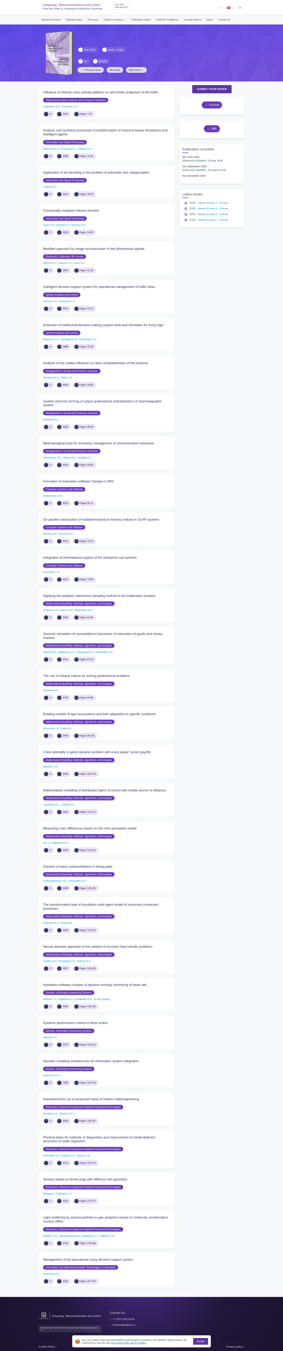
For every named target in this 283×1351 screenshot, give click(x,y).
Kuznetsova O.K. (52, 457)
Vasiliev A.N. (50, 961)
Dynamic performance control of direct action (75, 1023)
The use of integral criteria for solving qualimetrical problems (86, 676)
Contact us (224, 19)
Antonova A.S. (69, 148)
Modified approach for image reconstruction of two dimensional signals (93, 249)
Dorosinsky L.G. (88, 339)
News (209, 19)
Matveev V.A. (50, 766)
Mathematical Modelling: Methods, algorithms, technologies (79, 603)
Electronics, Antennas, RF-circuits (64, 256)
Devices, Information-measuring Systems (69, 992)
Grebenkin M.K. (52, 106)
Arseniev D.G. (51, 610)
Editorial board (74, 19)
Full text (211, 104)
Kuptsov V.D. (50, 1235)
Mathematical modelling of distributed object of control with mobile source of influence (104, 790)
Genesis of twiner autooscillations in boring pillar (77, 866)
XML (212, 128)
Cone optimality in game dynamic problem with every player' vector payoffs (97, 752)
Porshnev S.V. (70, 106)
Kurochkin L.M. (51, 572)
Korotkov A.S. (50, 1113)
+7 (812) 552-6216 (123, 1319)
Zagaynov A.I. (66, 999)
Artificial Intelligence (167, 19)
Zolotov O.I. (68, 804)
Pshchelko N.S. (51, 1155)
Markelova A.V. (51, 1273)
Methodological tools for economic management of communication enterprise (98, 443)
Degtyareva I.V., (67, 652)
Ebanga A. (49, 1193)
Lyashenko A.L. (51, 804)
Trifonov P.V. (50, 186)
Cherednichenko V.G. (55, 880)
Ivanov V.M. (66, 610)
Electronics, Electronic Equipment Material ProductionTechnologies (83, 1107)
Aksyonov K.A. (51, 148)
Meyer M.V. (70, 457)
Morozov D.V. (67, 1113)
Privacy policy (235, 1346)
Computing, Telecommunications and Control (71, 4)
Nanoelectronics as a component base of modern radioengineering (91, 1099)
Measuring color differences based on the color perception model (89, 828)
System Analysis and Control (62, 294)
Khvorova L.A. (51, 728)
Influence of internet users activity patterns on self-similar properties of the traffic (100, 92)
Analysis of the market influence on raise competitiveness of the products (95, 363)
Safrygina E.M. (69, 339)
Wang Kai (66, 922)
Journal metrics (192, 19)
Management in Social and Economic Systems (72, 371)
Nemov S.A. (83, 1155)
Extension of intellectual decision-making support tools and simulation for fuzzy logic (103, 325)
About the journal (50, 19)
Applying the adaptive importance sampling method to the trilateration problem (99, 596)
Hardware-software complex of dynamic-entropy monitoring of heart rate (95, 985)
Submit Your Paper (212, 88)
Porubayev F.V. (66, 961)
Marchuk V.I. (50, 263)
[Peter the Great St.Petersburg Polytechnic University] (44, 1319)
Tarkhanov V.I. (64, 1193)
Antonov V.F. (50, 1037)
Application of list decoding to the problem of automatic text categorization (96, 172)
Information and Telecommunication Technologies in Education (81, 1267)
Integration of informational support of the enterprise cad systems (90, 557)
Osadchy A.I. (85, 457)
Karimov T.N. (50, 301)
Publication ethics (141, 19)
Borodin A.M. (50, 533)
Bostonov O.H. (51, 1075)
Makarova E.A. (85, 652)
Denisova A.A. (51, 377)
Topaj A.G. (66, 728)
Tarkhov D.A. (84, 961)
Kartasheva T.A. (104, 652)
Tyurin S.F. (49, 225)
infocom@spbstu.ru (123, 1324)
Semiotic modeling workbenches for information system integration (91, 1061)
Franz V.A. (79, 263)
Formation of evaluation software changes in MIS (78, 481)
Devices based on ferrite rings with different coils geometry (85, 1179)
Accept (200, 1341)
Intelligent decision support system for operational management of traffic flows (99, 287)
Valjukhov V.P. (107, 1235)
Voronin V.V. (65, 263)
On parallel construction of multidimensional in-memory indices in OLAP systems (101, 519)
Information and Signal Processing (65, 142)
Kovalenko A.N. (83, 999)
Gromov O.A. (78, 225)
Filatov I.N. (66, 377)
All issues (93, 19)
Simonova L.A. (67, 301)
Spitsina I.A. (85, 148)
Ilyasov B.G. (50, 652)
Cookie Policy (47, 1346)
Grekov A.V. (63, 225)
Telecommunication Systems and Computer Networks (76, 100)
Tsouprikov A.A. (77, 880)
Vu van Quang (102, 999)
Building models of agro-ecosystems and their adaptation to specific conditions (99, 714)
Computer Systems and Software (64, 489)
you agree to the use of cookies (129, 1342)
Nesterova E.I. (51, 419)
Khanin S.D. (68, 1155)
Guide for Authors (114, 19)
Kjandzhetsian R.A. (69, 1235)
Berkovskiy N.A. (84, 610)
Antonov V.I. (50, 999)
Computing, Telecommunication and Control (75, 1316)
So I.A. (47, 842)
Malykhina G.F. (60, 842)
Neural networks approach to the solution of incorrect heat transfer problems (98, 946)
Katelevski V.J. (90, 1235)
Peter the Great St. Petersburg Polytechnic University (72, 8)
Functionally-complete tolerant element (71, 210)
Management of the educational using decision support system (88, 1259)
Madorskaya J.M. (52, 495)
